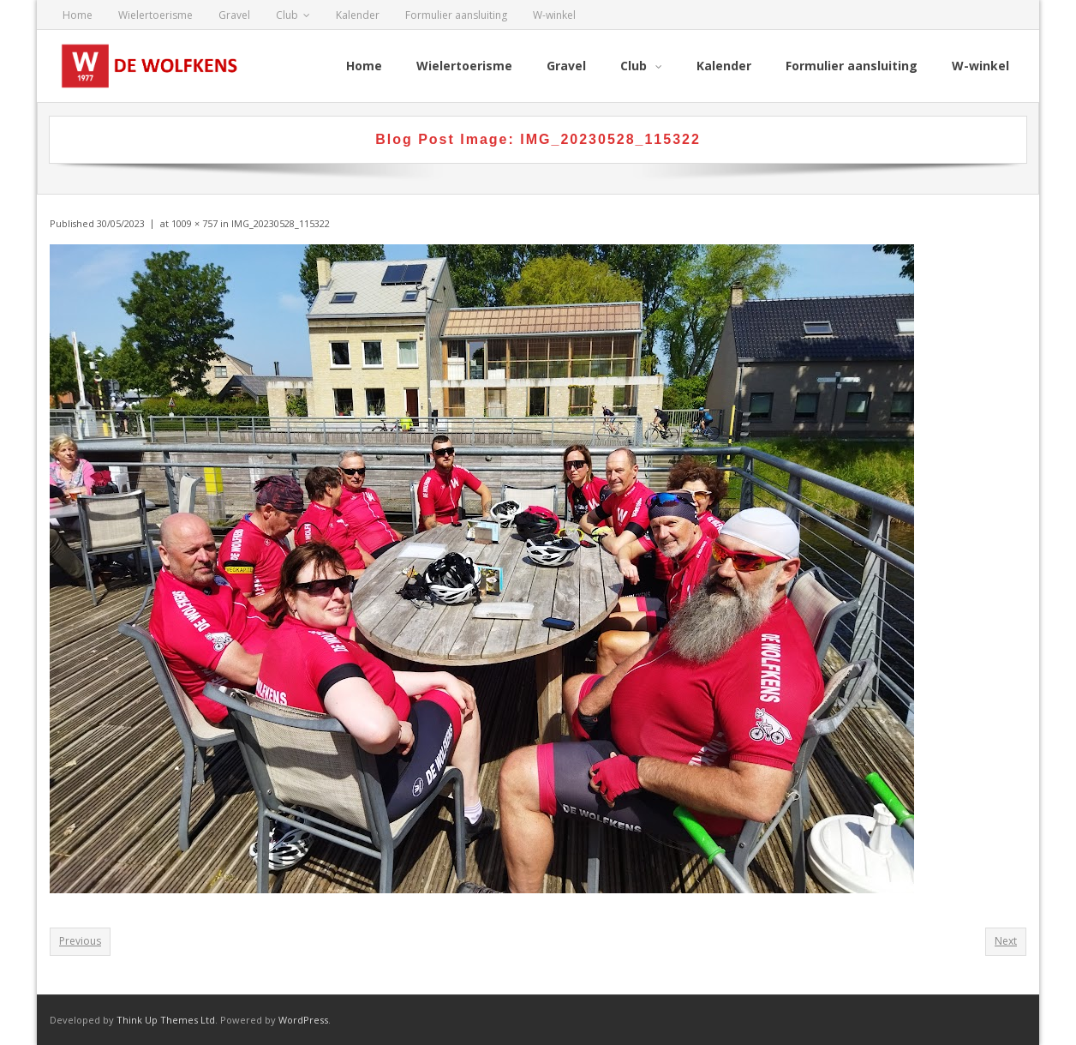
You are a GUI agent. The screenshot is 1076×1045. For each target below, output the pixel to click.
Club (287, 15)
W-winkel (554, 15)
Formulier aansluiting (456, 15)
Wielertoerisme (155, 15)
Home (78, 15)
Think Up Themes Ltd (166, 1019)
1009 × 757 (194, 223)
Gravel (234, 15)
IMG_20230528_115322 (280, 223)
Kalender (358, 15)
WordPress (303, 1019)
